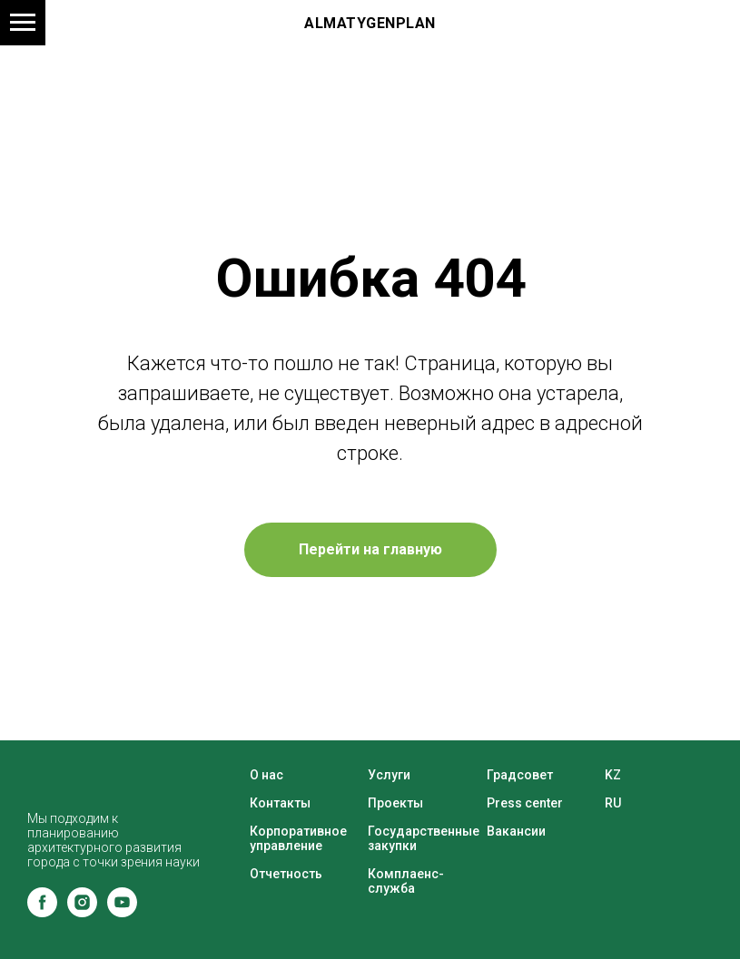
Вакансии (516, 831)
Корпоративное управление (298, 838)
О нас (266, 775)
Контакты (280, 803)
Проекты (395, 803)
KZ (613, 775)
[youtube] (122, 912)
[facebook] (42, 912)
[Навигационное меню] (22, 23)
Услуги (389, 775)
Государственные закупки (423, 838)
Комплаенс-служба (406, 880)
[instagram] (82, 912)
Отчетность (286, 873)
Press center (525, 803)
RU (613, 803)
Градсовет (520, 775)
